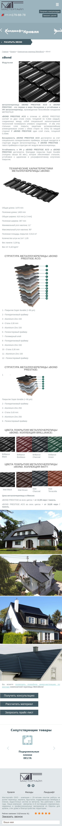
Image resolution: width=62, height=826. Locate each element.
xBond (48, 52)
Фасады (55, 31)
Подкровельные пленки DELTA (29, 755)
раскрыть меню (11, 42)
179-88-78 (15, 14)
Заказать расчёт (50, 15)
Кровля (13, 52)
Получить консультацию (50, 11)
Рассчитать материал (19, 704)
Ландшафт (6, 31)
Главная (5, 52)
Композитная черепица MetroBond (31, 52)
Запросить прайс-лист (19, 712)
